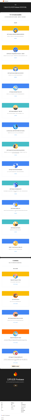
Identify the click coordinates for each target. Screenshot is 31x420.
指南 (1, 404)
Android (2, 417)
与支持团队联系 (23, 404)
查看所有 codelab (15, 366)
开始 (15, 385)
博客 (11, 404)
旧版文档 (22, 411)
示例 (1, 407)
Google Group (23, 407)
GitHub (2, 410)
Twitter (12, 407)
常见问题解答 (23, 410)
